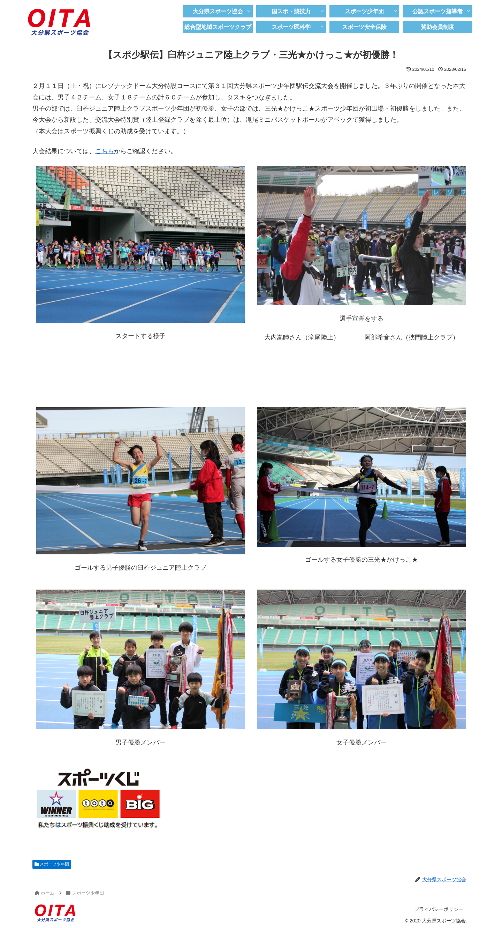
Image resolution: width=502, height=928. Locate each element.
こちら (104, 151)
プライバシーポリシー (438, 909)
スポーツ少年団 (52, 864)
